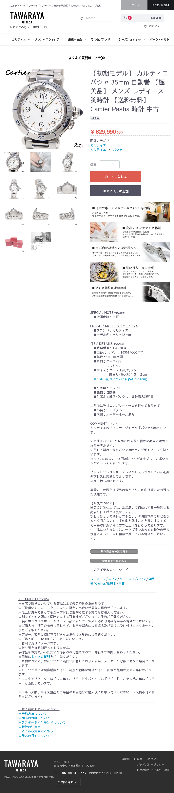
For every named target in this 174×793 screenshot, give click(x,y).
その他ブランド (100, 39)
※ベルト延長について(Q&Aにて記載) (120, 379)
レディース (98, 579)
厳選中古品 (75, 39)
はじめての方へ (19, 27)
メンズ (112, 579)
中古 (121, 583)
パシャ (117, 149)
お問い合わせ (66, 781)
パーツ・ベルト (159, 39)
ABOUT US (39, 27)
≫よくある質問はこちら (35, 731)
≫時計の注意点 (29, 727)
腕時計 (112, 583)
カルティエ (19, 39)
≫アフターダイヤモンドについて (42, 722)
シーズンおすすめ (130, 39)
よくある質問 (40, 656)
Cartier (100, 583)
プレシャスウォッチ (46, 39)
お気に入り (153, 26)
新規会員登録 (160, 5)
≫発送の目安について (34, 735)
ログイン (134, 5)
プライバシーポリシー (150, 764)
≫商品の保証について (34, 718)
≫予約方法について (32, 713)
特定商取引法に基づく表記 (153, 770)
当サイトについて (148, 759)
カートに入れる (116, 177)
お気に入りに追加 (115, 191)
